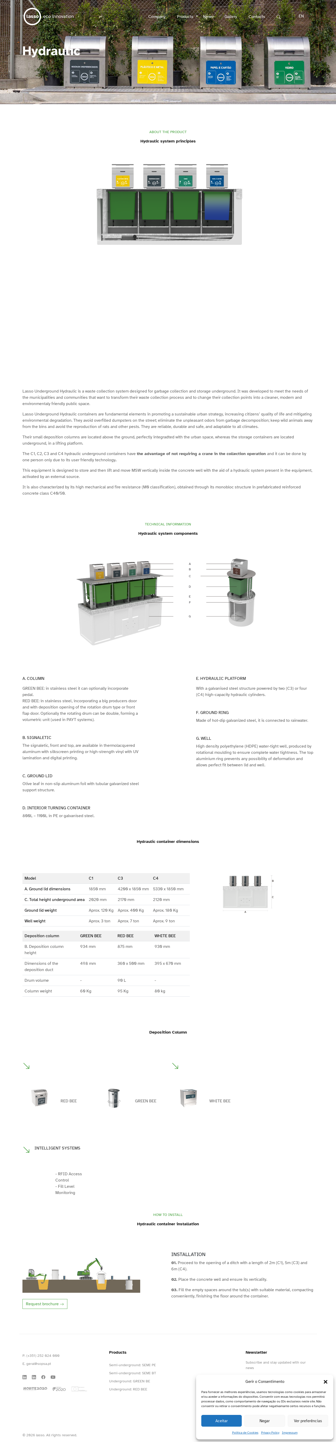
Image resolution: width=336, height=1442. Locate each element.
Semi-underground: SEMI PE (132, 1365)
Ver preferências (308, 1421)
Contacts (257, 16)
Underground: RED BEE (128, 1389)
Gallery (231, 16)
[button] (325, 1381)
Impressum (290, 1432)
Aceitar (221, 1421)
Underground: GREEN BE (129, 1381)
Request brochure (45, 1304)
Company (157, 16)
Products (185, 16)
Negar (265, 1421)
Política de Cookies (245, 1432)
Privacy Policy (270, 1432)
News (208, 16)
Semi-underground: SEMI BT (132, 1373)
